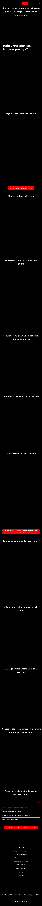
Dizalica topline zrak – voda (21, 196)
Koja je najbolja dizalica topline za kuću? (16, 815)
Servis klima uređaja (21, 864)
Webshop (21, 875)
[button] (39, 3)
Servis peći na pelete (21, 858)
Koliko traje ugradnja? (10, 819)
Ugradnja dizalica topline (21, 851)
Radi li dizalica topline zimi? (11, 811)
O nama (21, 872)
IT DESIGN (31, 895)
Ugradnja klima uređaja (21, 861)
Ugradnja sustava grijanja (21, 854)
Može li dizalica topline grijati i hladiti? (15, 807)
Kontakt (21, 879)
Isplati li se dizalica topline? (11, 803)
